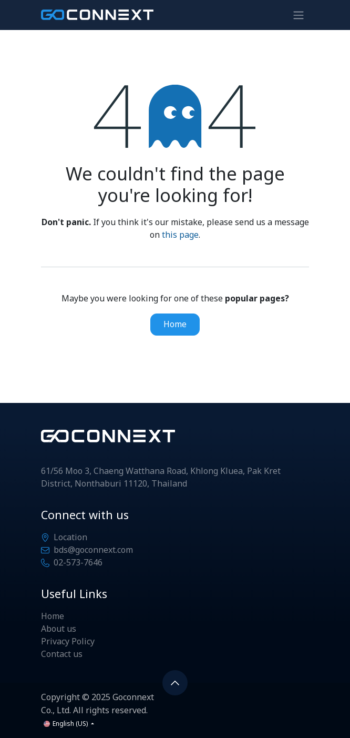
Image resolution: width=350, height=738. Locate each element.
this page (180, 235)
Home (175, 324)
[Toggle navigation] (298, 15)
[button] (175, 682)
